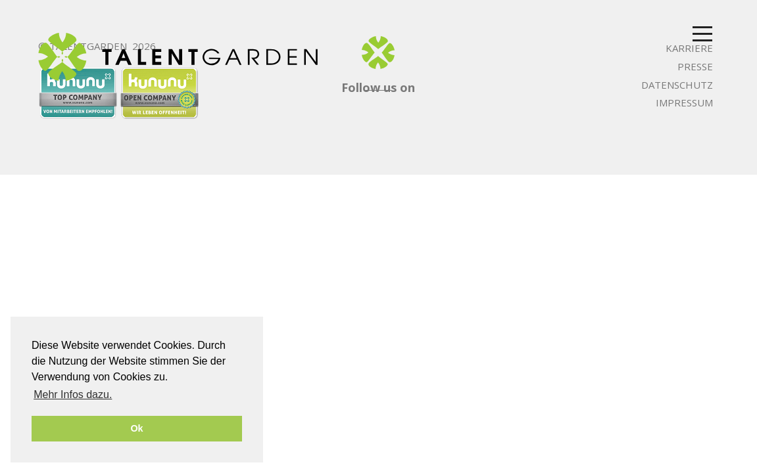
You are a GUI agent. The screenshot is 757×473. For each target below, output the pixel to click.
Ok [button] (136, 428)
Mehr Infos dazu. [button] (73, 394)
